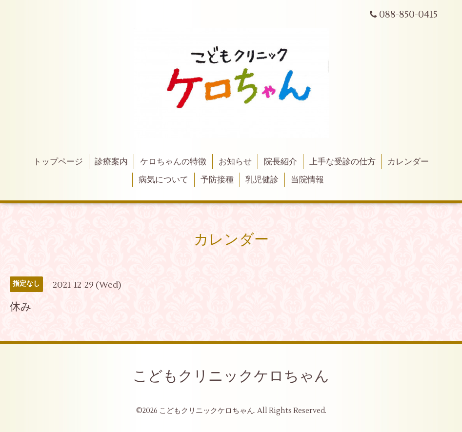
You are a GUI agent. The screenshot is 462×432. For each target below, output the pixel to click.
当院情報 (307, 180)
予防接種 (217, 180)
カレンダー (408, 162)
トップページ (58, 162)
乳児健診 (262, 180)
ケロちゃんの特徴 (173, 162)
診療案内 (111, 162)
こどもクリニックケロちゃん (231, 376)
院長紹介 (280, 162)
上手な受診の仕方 (342, 162)
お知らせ (235, 162)
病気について (163, 180)
